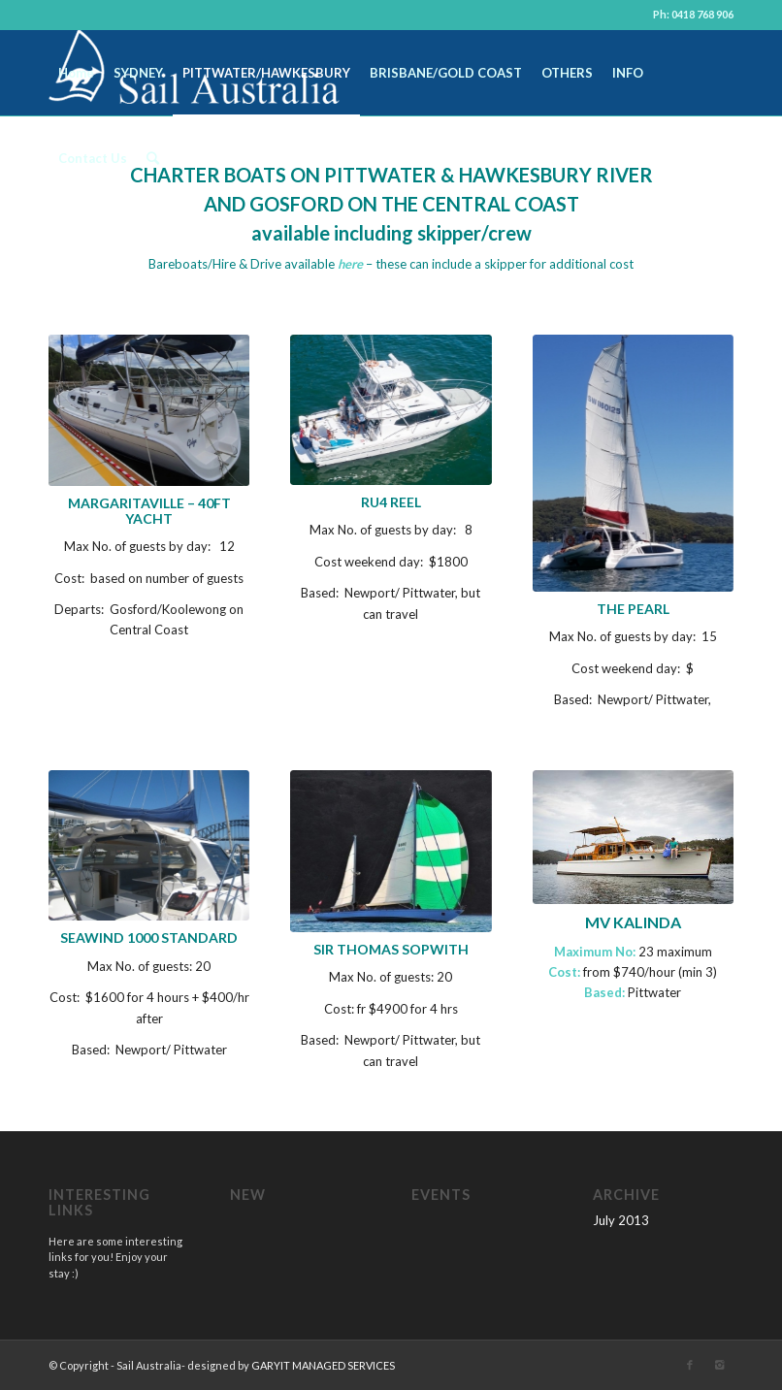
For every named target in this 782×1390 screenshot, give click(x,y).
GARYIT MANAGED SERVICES (323, 1365)
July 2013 (621, 1220)
